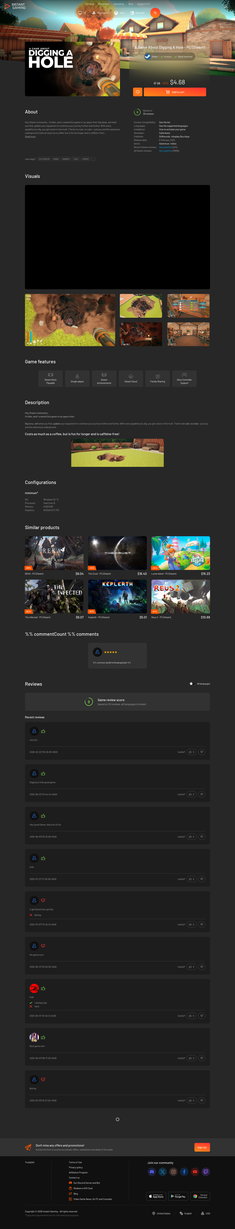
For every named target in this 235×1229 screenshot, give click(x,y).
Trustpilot (29, 1162)
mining (56, 159)
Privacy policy (76, 1167)
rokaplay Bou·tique (180, 136)
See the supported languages (173, 125)
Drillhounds (164, 136)
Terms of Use (75, 1162)
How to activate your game (172, 129)
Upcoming (119, 3)
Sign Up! (202, 1147)
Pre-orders (103, 3)
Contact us (74, 1177)
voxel (76, 159)
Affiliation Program (78, 1172)
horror (85, 159)
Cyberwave (164, 133)
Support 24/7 (143, 3)
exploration (44, 159)
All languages (199, 684)
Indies (173, 143)
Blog (130, 3)
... (93, 159)
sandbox (66, 159)
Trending (89, 3)
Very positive (165, 147)
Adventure (164, 143)
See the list (164, 122)
